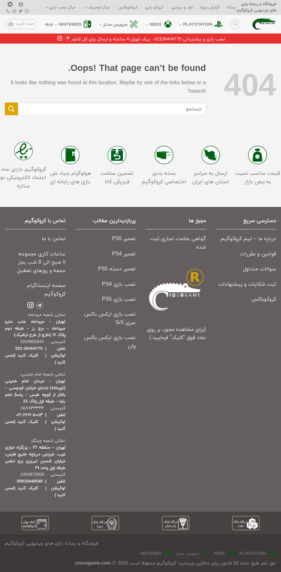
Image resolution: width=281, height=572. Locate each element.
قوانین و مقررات (258, 254)
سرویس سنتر (113, 25)
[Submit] (11, 108)
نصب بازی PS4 (119, 284)
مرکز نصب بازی (60, 8)
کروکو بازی (154, 7)
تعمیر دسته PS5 (117, 269)
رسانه (231, 7)
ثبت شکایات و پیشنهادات (247, 284)
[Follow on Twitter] (20, 11)
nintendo (67, 25)
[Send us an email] (14, 11)
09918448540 (30, 481)
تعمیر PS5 (124, 238)
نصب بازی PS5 (119, 299)
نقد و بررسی (182, 7)
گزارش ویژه (210, 7)
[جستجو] (235, 24)
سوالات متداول (259, 269)
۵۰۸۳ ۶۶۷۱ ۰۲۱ (29, 415)
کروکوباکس (128, 7)
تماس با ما (54, 238)
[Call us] (8, 11)
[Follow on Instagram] (27, 11)
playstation (196, 25)
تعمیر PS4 (124, 254)
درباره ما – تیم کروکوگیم (248, 238)
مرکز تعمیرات (96, 8)
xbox (153, 25)
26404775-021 (29, 349)
